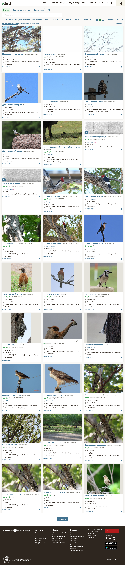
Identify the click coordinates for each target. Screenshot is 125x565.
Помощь (99, 3)
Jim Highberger (50, 202)
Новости (90, 3)
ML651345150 (6, 67)
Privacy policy (92, 535)
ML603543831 (6, 510)
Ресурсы (72, 533)
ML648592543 (89, 114)
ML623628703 (47, 212)
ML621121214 (47, 356)
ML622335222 (6, 360)
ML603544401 (6, 460)
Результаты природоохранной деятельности (58, 536)
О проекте (80, 3)
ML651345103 (47, 114)
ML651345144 (47, 69)
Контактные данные (76, 550)
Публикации (56, 540)
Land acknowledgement (95, 529)
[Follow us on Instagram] (114, 538)
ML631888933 (6, 197)
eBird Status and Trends (59, 533)
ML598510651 (89, 511)
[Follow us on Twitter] (110, 538)
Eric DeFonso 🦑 (92, 142)
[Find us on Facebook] (106, 538)
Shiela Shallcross (10, 401)
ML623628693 (89, 259)
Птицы (6, 10)
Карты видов (39, 533)
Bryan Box (90, 104)
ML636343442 (6, 164)
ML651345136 (89, 67)
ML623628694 (47, 256)
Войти (107, 3)
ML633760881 (47, 164)
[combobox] (33, 15)
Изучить (55, 3)
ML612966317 (6, 410)
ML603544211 (89, 460)
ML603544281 (47, 458)
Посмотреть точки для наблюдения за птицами (41, 538)
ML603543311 (47, 508)
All (49, 10)
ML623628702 (89, 209)
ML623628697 (6, 259)
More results (62, 519)
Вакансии (73, 540)
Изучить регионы (40, 535)
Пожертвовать (112, 531)
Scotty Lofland (50, 154)
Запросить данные (58, 542)
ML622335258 (47, 309)
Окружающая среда (21, 10)
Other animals (39, 10)
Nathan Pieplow (9, 154)
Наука (71, 3)
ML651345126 (6, 117)
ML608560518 (89, 410)
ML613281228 (89, 357)
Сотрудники (74, 538)
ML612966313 (47, 410)
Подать (46, 3)
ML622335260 (6, 309)
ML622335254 (89, 309)
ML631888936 (89, 149)
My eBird (63, 3)
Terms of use (91, 537)
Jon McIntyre (91, 347)
